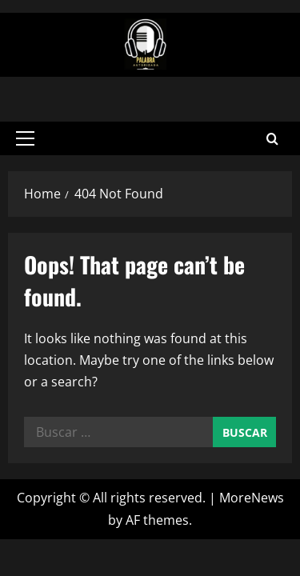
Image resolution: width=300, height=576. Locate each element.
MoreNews (251, 495)
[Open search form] (272, 137)
